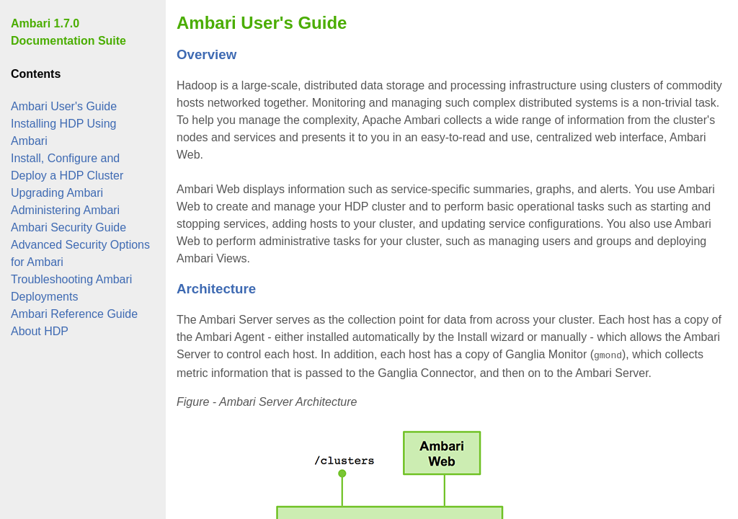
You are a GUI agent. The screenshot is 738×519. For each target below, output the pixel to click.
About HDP (39, 331)
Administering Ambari (65, 210)
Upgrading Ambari (57, 193)
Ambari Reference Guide (74, 314)
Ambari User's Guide (64, 106)
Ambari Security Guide (68, 227)
